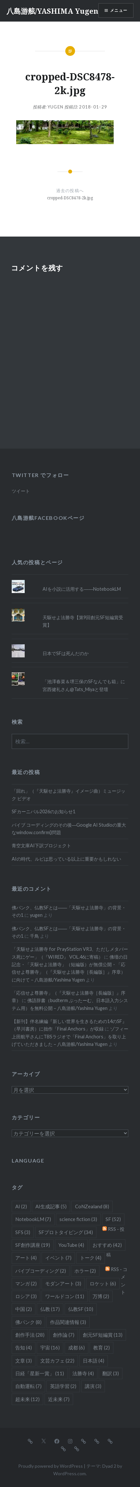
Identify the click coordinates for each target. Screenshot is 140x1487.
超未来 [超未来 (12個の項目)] (27, 1399)
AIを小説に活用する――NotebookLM (82, 589)
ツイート (21, 491)
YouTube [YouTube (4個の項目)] (71, 1245)
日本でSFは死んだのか (66, 653)
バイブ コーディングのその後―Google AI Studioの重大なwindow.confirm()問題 (69, 828)
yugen (55, 106)
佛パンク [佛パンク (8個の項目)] (28, 1322)
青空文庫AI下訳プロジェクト (41, 845)
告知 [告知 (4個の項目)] (23, 1347)
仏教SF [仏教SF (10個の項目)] (80, 1309)
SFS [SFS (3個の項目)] (22, 1232)
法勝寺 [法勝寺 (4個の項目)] (83, 1373)
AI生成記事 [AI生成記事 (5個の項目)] (51, 1206)
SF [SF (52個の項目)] (113, 1219)
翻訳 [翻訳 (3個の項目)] (110, 1373)
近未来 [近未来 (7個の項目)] (59, 1399)
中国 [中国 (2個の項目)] (23, 1309)
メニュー (118, 10)
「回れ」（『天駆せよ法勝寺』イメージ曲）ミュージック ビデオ (68, 794)
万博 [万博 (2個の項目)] (101, 1296)
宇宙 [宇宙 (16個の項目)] (50, 1347)
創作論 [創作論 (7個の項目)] (63, 1335)
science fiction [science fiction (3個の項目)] (78, 1219)
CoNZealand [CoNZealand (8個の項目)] (92, 1206)
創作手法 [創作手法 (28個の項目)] (30, 1335)
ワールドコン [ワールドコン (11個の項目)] (64, 1296)
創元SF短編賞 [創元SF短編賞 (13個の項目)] (102, 1335)
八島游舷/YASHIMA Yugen (52, 11)
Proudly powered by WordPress (50, 1466)
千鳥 (34, 936)
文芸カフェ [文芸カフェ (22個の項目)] (57, 1360)
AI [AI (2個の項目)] (21, 1206)
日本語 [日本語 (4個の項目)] (93, 1360)
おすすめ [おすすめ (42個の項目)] (107, 1245)
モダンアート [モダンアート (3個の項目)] (63, 1283)
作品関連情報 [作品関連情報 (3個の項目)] (68, 1322)
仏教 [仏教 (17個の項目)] (50, 1309)
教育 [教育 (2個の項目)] (101, 1347)
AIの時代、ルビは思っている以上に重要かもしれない (66, 859)
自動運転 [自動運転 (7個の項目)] (28, 1386)
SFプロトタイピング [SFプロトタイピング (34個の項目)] (66, 1232)
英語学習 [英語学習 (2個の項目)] (63, 1386)
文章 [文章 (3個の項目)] (23, 1360)
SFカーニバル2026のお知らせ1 (43, 811)
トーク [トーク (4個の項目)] (90, 1258)
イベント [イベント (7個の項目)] (58, 1258)
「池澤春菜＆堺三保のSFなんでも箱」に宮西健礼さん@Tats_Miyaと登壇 (84, 685)
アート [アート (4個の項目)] (26, 1258)
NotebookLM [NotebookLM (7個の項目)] (33, 1219)
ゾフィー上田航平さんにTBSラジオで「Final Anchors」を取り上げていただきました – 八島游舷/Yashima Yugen (70, 1036)
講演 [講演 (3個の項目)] (93, 1386)
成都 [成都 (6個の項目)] (76, 1347)
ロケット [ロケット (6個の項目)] (103, 1283)
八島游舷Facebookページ (48, 518)
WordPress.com (69, 1473)
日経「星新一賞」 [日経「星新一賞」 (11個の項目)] (39, 1373)
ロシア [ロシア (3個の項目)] (26, 1296)
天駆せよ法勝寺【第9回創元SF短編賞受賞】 (83, 621)
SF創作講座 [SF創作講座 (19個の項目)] (32, 1245)
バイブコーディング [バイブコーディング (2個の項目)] (40, 1271)
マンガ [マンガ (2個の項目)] (26, 1283)
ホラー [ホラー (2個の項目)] (85, 1271)
